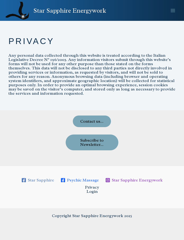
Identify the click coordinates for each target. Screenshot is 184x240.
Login (92, 191)
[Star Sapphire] (38, 180)
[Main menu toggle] (173, 10)
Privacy (92, 187)
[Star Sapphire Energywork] (134, 180)
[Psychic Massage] (80, 180)
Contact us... (92, 121)
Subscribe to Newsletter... (92, 142)
